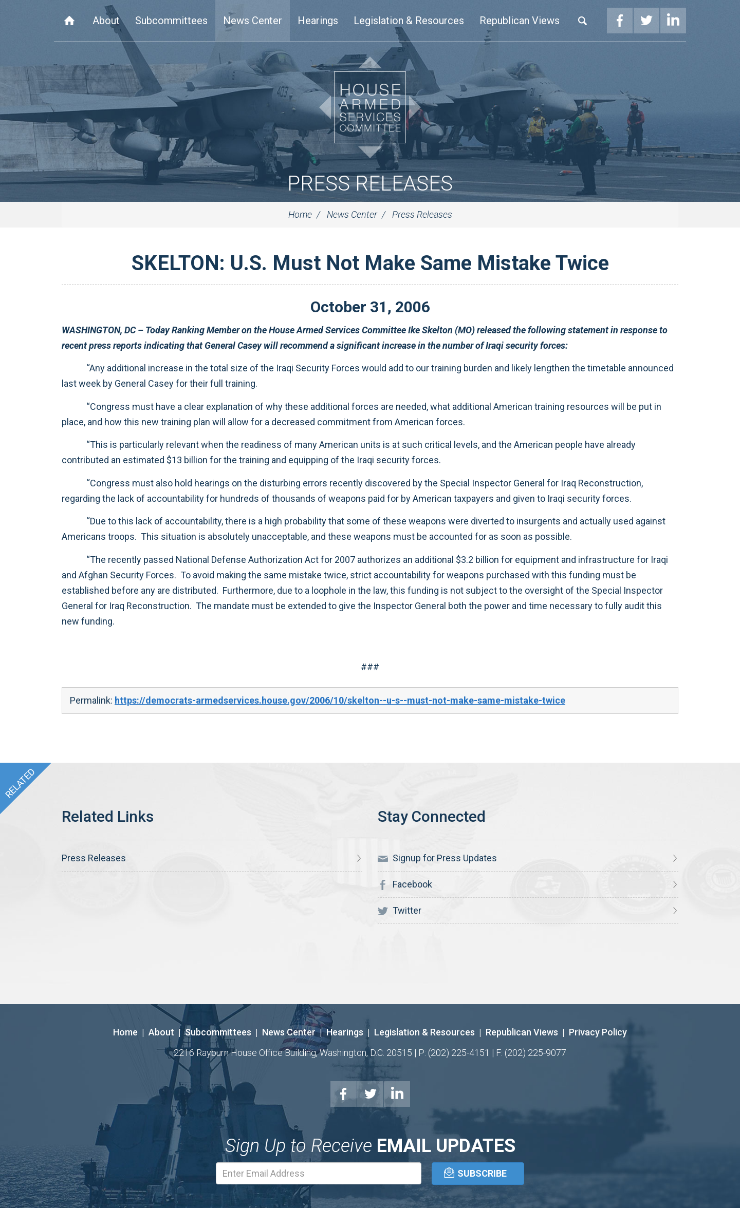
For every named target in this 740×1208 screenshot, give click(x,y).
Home (69, 20)
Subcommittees (171, 20)
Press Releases (370, 184)
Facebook (620, 20)
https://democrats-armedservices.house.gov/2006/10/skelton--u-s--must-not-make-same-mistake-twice (340, 700)
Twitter (646, 20)
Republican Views (519, 20)
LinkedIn (673, 20)
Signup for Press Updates (437, 858)
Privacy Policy (598, 1032)
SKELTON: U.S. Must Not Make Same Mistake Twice (370, 263)
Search (582, 20)
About (106, 20)
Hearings (318, 20)
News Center (252, 20)
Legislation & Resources (409, 20)
